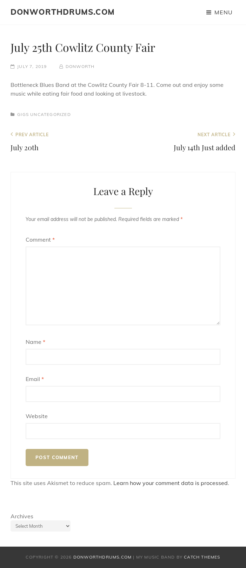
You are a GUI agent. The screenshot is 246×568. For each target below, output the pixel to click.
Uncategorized (50, 114)
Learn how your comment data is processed (170, 482)
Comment (40, 239)
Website (37, 416)
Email (35, 378)
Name (35, 341)
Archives (22, 516)
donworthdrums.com (63, 12)
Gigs (23, 114)
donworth (80, 66)
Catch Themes (202, 557)
